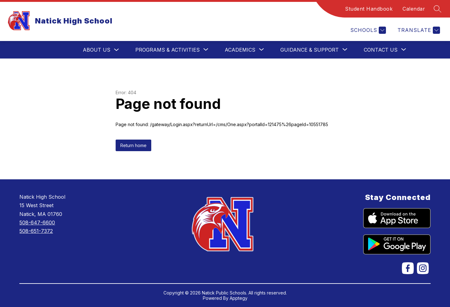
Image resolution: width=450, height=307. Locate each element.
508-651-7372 (36, 231)
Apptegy (239, 298)
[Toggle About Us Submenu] (116, 50)
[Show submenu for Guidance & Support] (309, 50)
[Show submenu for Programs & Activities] (167, 50)
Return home (133, 145)
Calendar (413, 9)
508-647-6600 (37, 222)
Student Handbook (368, 9)
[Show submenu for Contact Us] (381, 50)
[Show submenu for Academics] (240, 50)
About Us (96, 50)
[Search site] (437, 9)
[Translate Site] (418, 30)
